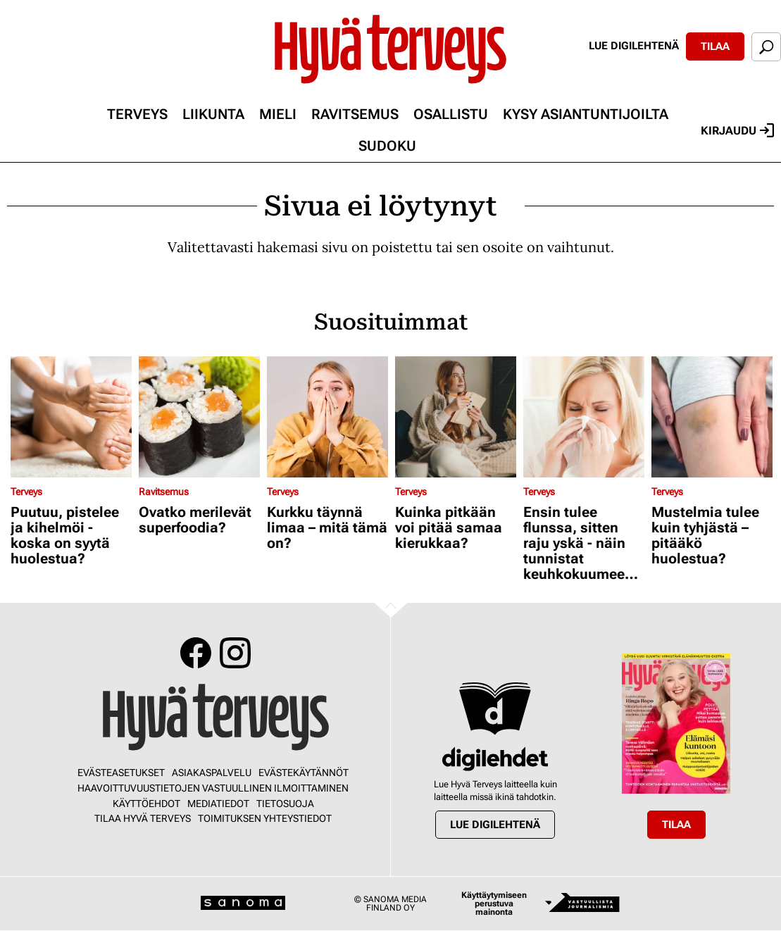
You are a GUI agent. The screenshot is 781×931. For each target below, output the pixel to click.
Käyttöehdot (146, 803)
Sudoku (387, 145)
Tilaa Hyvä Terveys (142, 818)
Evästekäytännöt (303, 772)
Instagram (235, 652)
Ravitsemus (355, 114)
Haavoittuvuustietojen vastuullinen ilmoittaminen (213, 788)
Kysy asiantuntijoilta (585, 114)
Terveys (137, 114)
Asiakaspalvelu (211, 772)
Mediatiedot (218, 803)
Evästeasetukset (121, 772)
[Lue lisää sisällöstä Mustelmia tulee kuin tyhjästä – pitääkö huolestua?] (712, 416)
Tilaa (715, 46)
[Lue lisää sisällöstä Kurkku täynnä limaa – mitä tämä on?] (327, 416)
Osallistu (450, 114)
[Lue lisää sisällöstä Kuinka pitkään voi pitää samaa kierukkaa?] (455, 416)
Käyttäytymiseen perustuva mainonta (494, 903)
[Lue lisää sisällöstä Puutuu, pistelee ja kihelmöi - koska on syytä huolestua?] (71, 416)
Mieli (277, 114)
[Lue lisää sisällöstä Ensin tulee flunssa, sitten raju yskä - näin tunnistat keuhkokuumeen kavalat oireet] (583, 416)
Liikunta (213, 114)
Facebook (195, 652)
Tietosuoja (285, 803)
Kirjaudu (737, 130)
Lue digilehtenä (634, 45)
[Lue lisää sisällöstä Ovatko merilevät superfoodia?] (199, 416)
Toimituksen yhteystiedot (265, 818)
